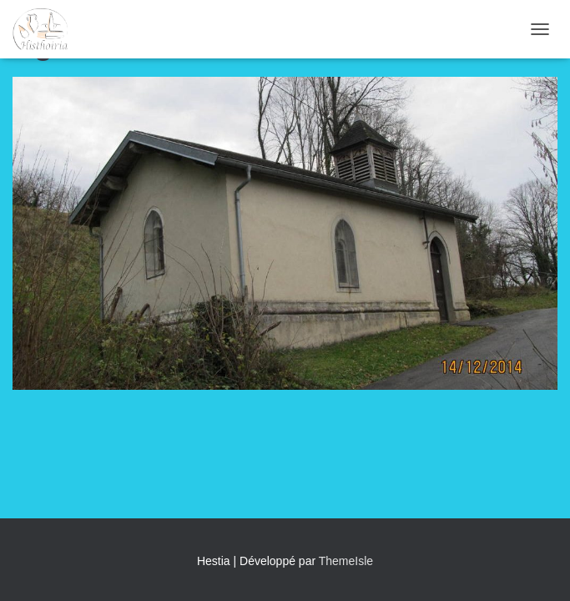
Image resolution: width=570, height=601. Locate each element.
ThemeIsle (346, 561)
